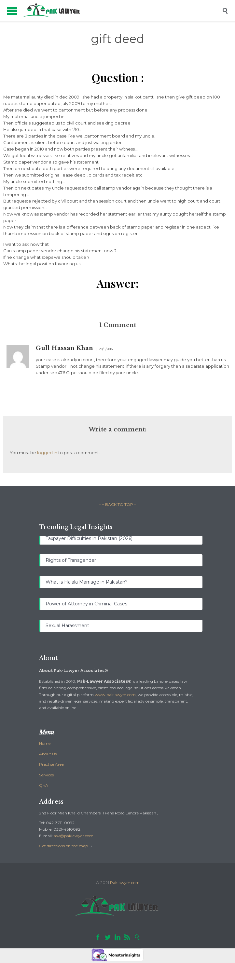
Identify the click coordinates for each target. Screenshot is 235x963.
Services (46, 774)
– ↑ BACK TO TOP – (117, 504)
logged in (47, 452)
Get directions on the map (63, 845)
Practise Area (51, 764)
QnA (43, 785)
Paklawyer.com (125, 882)
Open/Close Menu (12, 11)
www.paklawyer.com (115, 694)
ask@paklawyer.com (73, 835)
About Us (48, 753)
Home (44, 743)
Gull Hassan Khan (64, 348)
